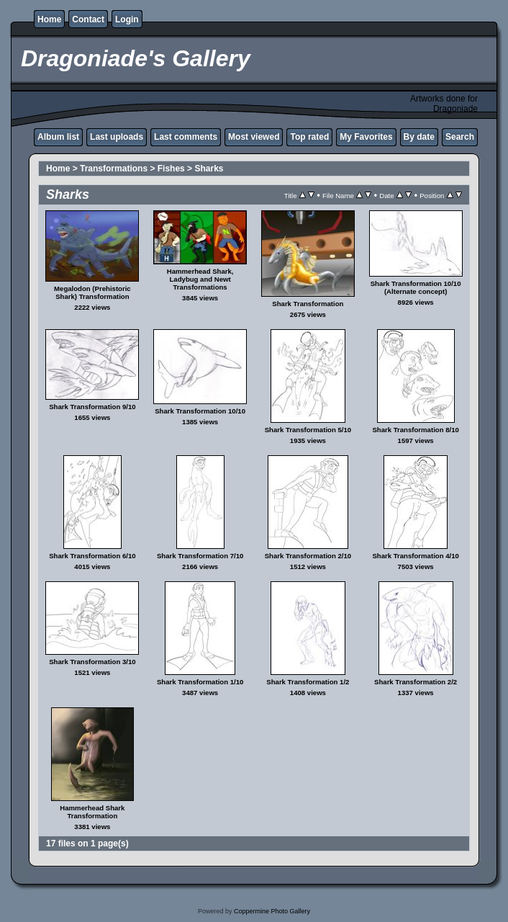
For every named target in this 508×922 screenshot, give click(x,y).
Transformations (114, 169)
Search (459, 137)
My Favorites (366, 137)
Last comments (185, 137)
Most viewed (253, 137)
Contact (88, 19)
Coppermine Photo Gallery (272, 911)
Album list (58, 137)
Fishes (171, 169)
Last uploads (116, 137)
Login (127, 19)
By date (419, 137)
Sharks (208, 169)
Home (49, 19)
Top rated (309, 137)
